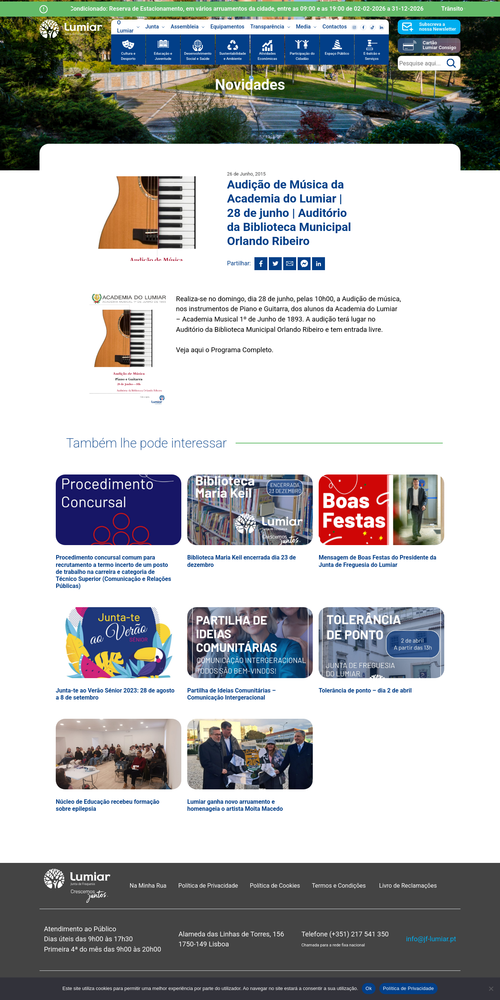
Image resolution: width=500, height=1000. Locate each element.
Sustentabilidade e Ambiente (232, 56)
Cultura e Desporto (128, 56)
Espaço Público (337, 53)
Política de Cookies (275, 885)
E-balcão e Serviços (371, 56)
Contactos (334, 27)
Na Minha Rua (148, 885)
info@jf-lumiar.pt (431, 939)
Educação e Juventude (163, 56)
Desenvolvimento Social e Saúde (198, 56)
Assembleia (188, 27)
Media (306, 27)
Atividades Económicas (267, 56)
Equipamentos (227, 27)
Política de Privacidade (208, 885)
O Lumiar (128, 27)
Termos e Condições (339, 885)
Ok (369, 988)
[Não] (490, 988)
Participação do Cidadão (302, 56)
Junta (155, 27)
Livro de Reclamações (408, 885)
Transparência (270, 27)
